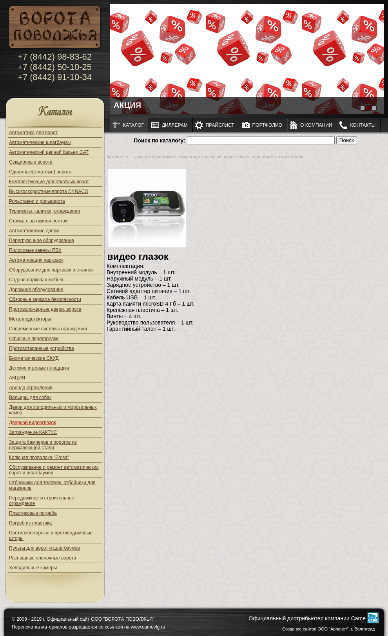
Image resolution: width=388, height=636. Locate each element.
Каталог (55, 112)
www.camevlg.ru (148, 627)
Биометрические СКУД (34, 358)
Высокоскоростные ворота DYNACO (48, 191)
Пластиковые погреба (33, 513)
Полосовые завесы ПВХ (35, 250)
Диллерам (175, 125)
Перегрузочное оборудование (41, 240)
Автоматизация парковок (36, 260)
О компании (316, 125)
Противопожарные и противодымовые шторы (50, 535)
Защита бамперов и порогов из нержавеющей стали (43, 444)
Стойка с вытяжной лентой (38, 221)
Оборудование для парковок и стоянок (51, 270)
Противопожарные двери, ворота (45, 309)
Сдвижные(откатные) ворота (40, 172)
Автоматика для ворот (33, 132)
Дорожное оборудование (36, 289)
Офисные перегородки (34, 338)
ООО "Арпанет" (332, 629)
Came (358, 618)
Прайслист (220, 125)
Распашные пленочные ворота (42, 558)
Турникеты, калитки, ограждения (44, 211)
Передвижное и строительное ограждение (41, 500)
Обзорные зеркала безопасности (45, 299)
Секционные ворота (31, 162)
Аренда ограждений (31, 387)
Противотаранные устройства (41, 348)
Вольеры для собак (30, 397)
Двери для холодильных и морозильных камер (53, 410)
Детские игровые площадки (39, 368)
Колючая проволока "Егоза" (39, 457)
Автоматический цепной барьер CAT (49, 152)
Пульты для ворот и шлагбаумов (44, 548)
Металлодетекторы (30, 319)
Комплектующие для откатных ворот (49, 181)
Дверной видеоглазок (32, 422)
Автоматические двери (34, 230)
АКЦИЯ (17, 378)
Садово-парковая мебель (37, 279)
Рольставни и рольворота (37, 201)
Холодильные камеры (33, 567)
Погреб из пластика (30, 523)
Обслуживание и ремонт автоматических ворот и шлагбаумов (54, 470)
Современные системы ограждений (48, 329)
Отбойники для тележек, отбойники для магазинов (52, 485)
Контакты (362, 125)
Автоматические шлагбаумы (40, 142)
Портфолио (267, 125)
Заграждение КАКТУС (33, 432)
